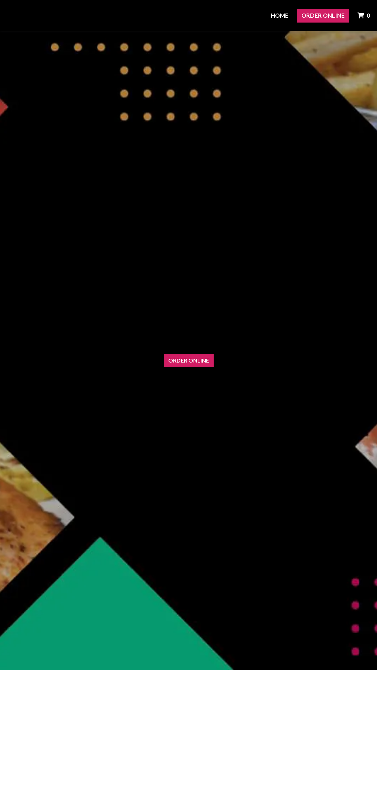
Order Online (323, 15)
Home (280, 15)
